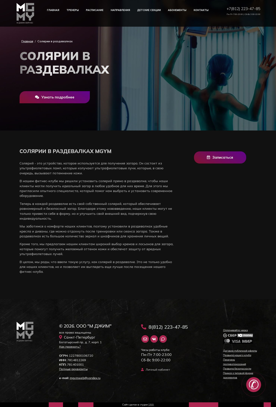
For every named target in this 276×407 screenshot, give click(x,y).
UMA (151, 404)
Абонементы (177, 10)
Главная (53, 10)
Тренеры (73, 10)
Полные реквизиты (73, 369)
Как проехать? (70, 346)
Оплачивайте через (235, 330)
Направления (120, 10)
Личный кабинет (155, 369)
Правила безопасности (237, 368)
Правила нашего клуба (237, 355)
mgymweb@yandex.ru (85, 378)
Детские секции (149, 10)
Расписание (94, 10)
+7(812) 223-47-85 (243, 8)
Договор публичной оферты (240, 350)
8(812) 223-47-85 (164, 327)
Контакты (201, 10)
